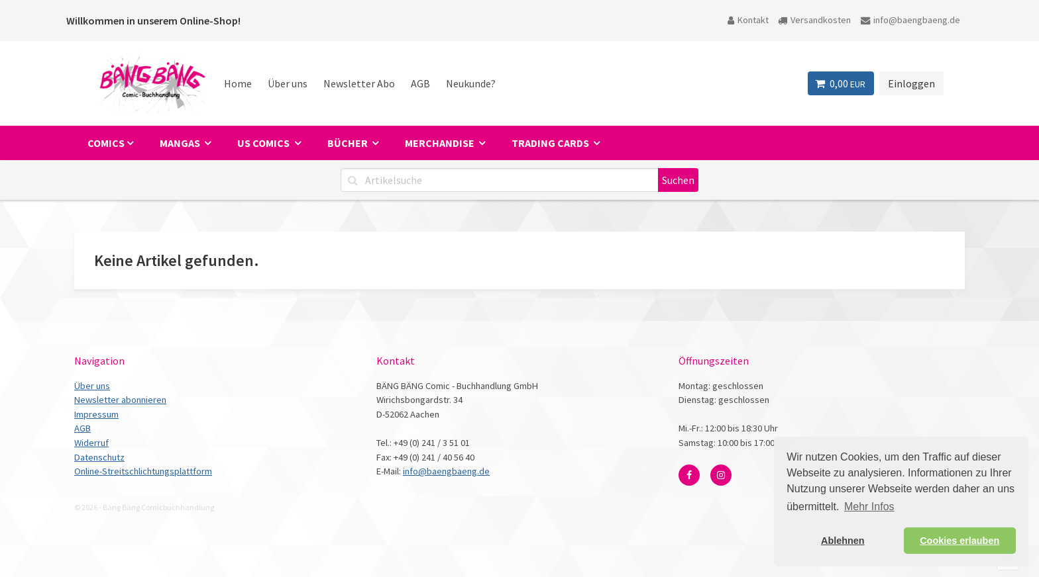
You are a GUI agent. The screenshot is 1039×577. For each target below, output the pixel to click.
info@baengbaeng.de (910, 20)
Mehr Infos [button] (869, 506)
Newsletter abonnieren (120, 400)
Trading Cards (551, 143)
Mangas (181, 143)
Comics (106, 143)
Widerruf (91, 443)
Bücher (348, 143)
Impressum (96, 414)
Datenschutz (99, 457)
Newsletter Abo (359, 83)
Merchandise (440, 143)
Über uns (287, 83)
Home (238, 83)
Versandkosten (814, 20)
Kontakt (748, 20)
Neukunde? (471, 83)
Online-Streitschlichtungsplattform (143, 471)
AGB (420, 83)
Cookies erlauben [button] (959, 540)
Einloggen (911, 83)
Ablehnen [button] (843, 540)
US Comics (264, 143)
